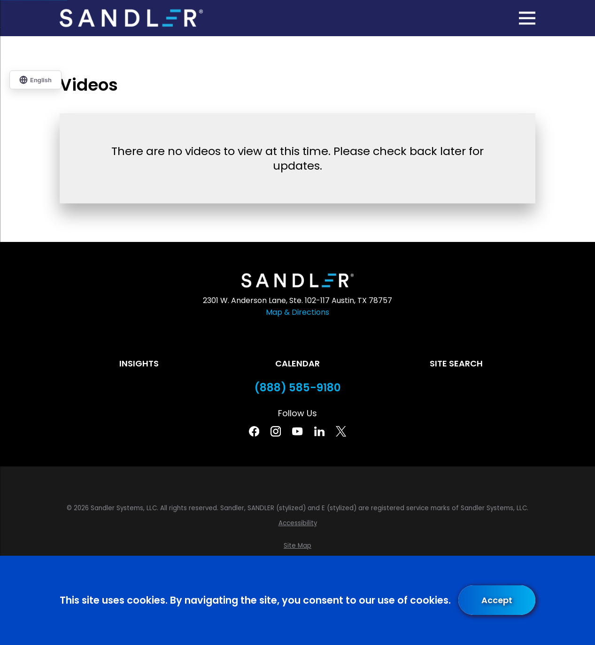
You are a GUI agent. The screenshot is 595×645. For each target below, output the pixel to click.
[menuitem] (298, 523)
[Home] (131, 18)
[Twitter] (341, 431)
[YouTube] (297, 431)
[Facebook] (254, 431)
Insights (139, 363)
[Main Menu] (527, 18)
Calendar (297, 363)
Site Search (456, 363)
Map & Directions (297, 312)
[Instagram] (275, 431)
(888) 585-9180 (298, 387)
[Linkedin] (319, 431)
